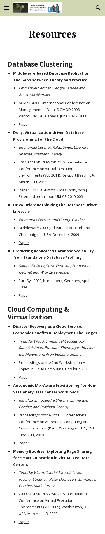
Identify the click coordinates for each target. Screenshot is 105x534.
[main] (52, 33)
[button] (6, 7)
